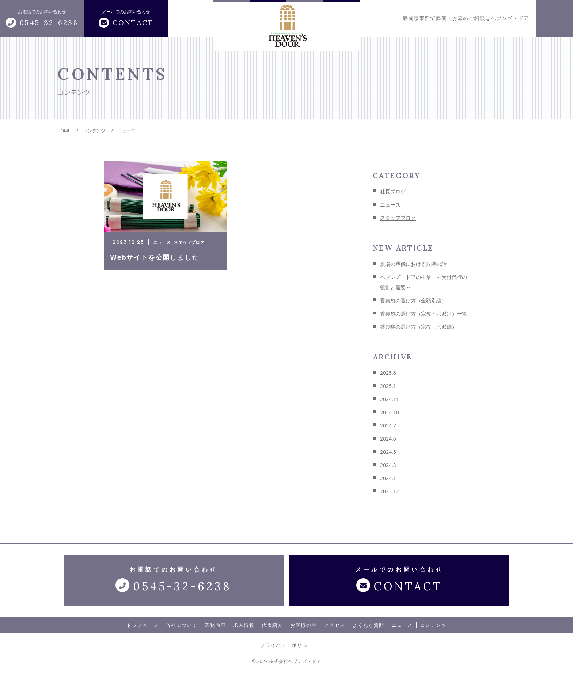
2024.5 (388, 451)
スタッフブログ (398, 217)
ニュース (390, 204)
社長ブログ (393, 191)
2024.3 (388, 465)
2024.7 (388, 425)
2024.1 (388, 478)
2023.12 (389, 491)
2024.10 (389, 412)
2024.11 (389, 399)
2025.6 (388, 372)
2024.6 (388, 438)
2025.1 (388, 386)
